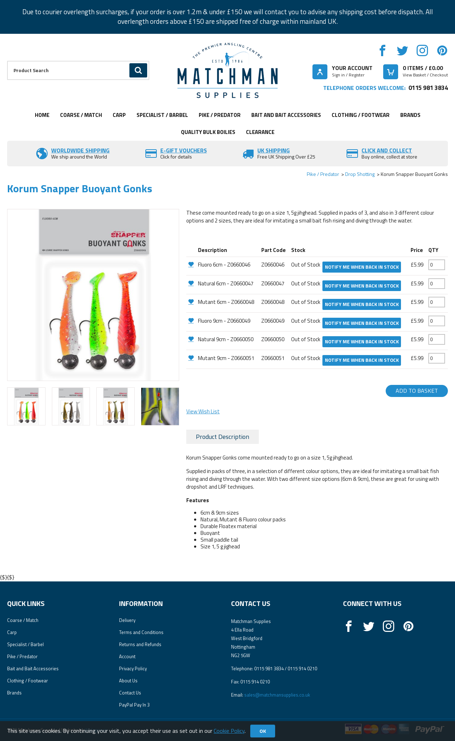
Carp (119, 115)
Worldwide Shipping (80, 150)
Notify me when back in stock (362, 266)
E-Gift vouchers (183, 150)
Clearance (260, 132)
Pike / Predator (220, 115)
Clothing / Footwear (361, 115)
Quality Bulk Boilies (208, 132)
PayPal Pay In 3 (134, 704)
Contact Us (130, 692)
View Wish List (203, 411)
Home (42, 115)
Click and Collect (387, 150)
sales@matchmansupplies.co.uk (277, 694)
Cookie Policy (229, 730)
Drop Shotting (360, 174)
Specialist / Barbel (162, 115)
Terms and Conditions (141, 632)
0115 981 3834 (428, 87)
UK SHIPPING (273, 150)
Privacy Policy (133, 668)
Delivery (127, 620)
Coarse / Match (81, 115)
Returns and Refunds (140, 644)
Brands (410, 115)
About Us (128, 680)
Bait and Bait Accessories (286, 115)
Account (127, 656)
